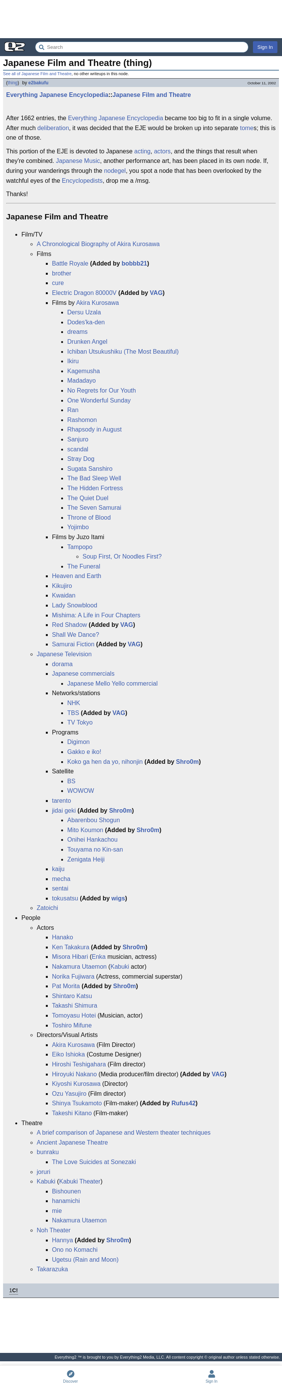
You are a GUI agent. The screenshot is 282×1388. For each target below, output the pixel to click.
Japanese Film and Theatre (151, 95)
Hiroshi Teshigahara (79, 1064)
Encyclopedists (82, 180)
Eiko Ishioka (68, 1054)
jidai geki (64, 810)
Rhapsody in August (94, 429)
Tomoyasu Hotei (74, 1015)
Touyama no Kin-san (95, 849)
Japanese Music (78, 161)
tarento (61, 800)
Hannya (62, 1240)
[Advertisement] (141, 19)
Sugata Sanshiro (89, 468)
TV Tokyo (79, 722)
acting (142, 151)
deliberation (53, 128)
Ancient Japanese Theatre (72, 1142)
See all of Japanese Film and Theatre (37, 73)
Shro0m (187, 761)
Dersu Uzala (84, 312)
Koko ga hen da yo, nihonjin (105, 761)
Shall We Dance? (75, 634)
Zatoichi (47, 908)
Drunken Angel (87, 341)
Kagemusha (83, 371)
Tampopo (79, 547)
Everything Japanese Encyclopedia (57, 95)
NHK (73, 703)
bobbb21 (134, 263)
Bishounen (66, 1191)
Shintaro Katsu (72, 996)
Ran (72, 410)
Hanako (62, 937)
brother (61, 273)
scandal (77, 449)
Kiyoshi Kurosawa (76, 1083)
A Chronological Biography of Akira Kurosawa (98, 244)
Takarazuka (52, 1269)
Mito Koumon (85, 830)
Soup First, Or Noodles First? (122, 556)
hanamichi (66, 1201)
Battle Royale (70, 263)
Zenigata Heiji (86, 859)
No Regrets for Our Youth (101, 390)
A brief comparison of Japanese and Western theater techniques (124, 1132)
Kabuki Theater (79, 1181)
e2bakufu (38, 82)
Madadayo (81, 380)
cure (58, 283)
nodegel (115, 170)
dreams (77, 331)
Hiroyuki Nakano (74, 1074)
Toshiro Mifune (72, 1025)
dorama (62, 664)
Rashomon (82, 420)
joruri (43, 1172)
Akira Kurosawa (97, 302)
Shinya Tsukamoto (77, 1103)
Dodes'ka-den (86, 322)
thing (13, 82)
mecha (61, 879)
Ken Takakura (70, 947)
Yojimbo (78, 527)
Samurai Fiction (73, 644)
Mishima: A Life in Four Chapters (96, 615)
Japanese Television (64, 654)
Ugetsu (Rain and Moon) (85, 1259)
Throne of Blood (89, 517)
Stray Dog (80, 459)
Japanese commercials (83, 673)
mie (57, 1211)
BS (71, 781)
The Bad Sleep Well (94, 478)
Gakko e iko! (84, 752)
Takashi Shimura (74, 1005)
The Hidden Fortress (95, 488)
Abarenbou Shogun (93, 820)
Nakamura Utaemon (79, 966)
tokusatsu (65, 898)
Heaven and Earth (76, 576)
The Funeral (83, 566)
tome (247, 128)
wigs (118, 898)
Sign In (265, 47)
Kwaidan (63, 595)
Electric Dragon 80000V (84, 293)
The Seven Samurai (94, 507)
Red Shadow (69, 625)
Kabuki (119, 966)
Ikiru (73, 361)
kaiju (58, 869)
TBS (73, 713)
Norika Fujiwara (73, 976)
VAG (156, 293)
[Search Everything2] (141, 47)
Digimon (78, 742)
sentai (60, 888)
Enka (98, 956)
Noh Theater (54, 1230)
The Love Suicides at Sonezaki (94, 1162)
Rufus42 (184, 1103)
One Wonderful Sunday (99, 400)
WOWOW (80, 790)
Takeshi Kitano (72, 1113)
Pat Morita (66, 986)
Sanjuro (77, 439)
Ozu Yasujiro (69, 1093)
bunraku (48, 1152)
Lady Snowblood (74, 605)
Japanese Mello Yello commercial (112, 683)
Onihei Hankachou (92, 839)
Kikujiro (62, 586)
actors (162, 151)
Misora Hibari (70, 956)
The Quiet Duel (88, 498)
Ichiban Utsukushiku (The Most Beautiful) (123, 351)
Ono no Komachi (74, 1249)
